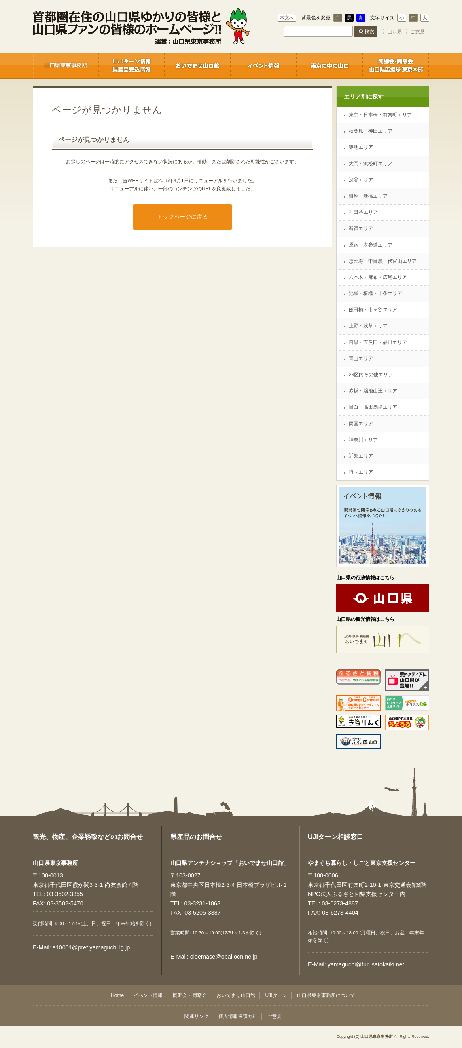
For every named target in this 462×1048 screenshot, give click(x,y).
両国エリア (361, 423)
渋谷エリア (361, 180)
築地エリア (361, 147)
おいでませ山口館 (198, 65)
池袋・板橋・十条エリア (375, 293)
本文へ (287, 18)
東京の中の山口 (330, 65)
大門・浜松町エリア (370, 164)
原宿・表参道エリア (370, 245)
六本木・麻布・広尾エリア (378, 277)
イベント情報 (264, 65)
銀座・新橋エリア (368, 196)
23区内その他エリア (371, 374)
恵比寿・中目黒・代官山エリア (383, 261)
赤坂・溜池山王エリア (373, 391)
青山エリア (361, 358)
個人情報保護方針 (237, 1016)
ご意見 (417, 31)
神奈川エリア (363, 440)
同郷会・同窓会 (190, 995)
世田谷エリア (363, 212)
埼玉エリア (361, 472)
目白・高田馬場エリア (373, 407)
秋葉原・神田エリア (370, 131)
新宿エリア (361, 228)
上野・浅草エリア (368, 326)
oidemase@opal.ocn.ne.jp (224, 956)
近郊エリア (361, 456)
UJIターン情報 (132, 65)
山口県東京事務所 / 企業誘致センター (66, 65)
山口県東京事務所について (326, 995)
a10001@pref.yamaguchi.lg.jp (91, 947)
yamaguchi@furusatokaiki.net (366, 964)
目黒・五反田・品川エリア (378, 342)
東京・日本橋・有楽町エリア (380, 115)
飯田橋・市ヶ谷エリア (373, 309)
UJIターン (276, 995)
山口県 (395, 31)
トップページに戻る (182, 216)
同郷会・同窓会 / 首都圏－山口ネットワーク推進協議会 (396, 65)
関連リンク (196, 1016)
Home (117, 995)
